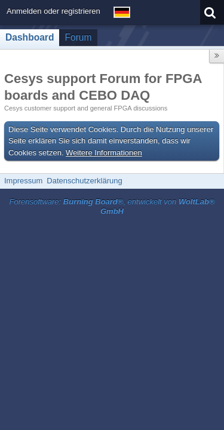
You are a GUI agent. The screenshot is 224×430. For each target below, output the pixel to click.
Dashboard (29, 37)
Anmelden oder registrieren (53, 11)
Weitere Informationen (104, 152)
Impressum (23, 180)
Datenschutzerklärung (84, 180)
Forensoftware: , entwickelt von (111, 206)
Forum (78, 37)
